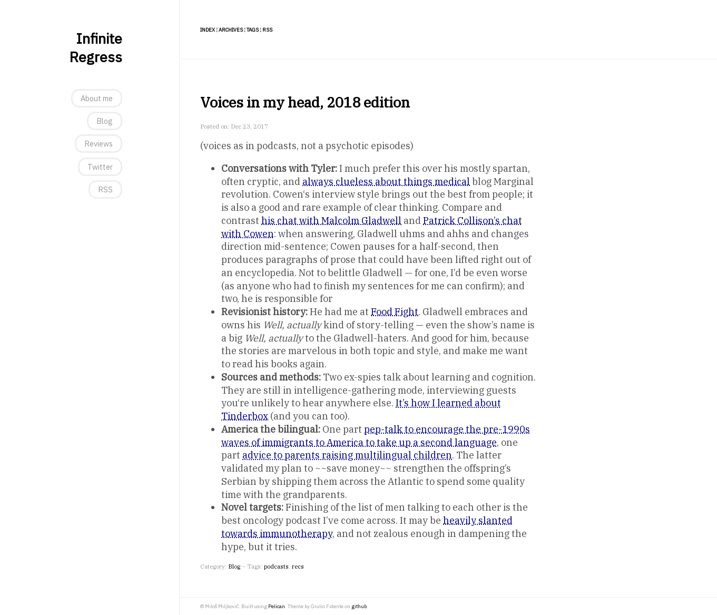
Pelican (276, 606)
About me (97, 98)
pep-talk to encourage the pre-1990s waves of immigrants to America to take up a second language (375, 435)
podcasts (276, 566)
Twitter (100, 167)
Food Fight (394, 312)
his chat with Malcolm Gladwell (331, 220)
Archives (231, 29)
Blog (104, 121)
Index (207, 29)
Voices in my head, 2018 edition (305, 102)
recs (298, 566)
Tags (253, 29)
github (359, 606)
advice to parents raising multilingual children (347, 455)
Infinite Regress (95, 47)
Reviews (98, 144)
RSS (105, 189)
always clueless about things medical (386, 181)
